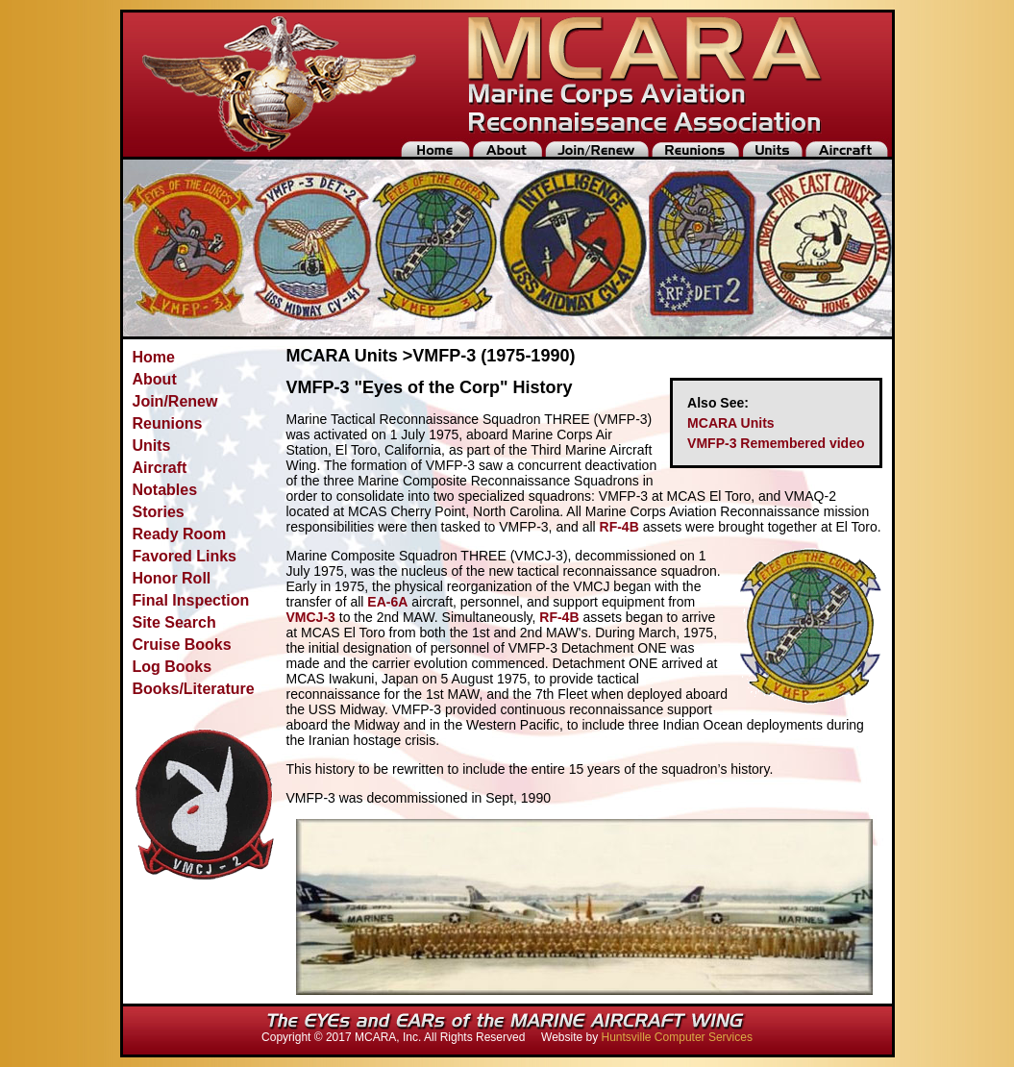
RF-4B (619, 526)
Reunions (168, 423)
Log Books (172, 666)
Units (152, 445)
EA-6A (387, 601)
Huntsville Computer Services (677, 1037)
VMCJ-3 (310, 617)
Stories (159, 512)
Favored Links (184, 556)
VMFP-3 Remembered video (775, 443)
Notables (165, 490)
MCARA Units (730, 423)
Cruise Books (182, 644)
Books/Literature (194, 689)
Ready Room (180, 534)
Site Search (174, 622)
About (155, 379)
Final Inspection (191, 600)
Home (154, 357)
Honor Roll (172, 578)
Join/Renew (175, 401)
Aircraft (160, 467)
